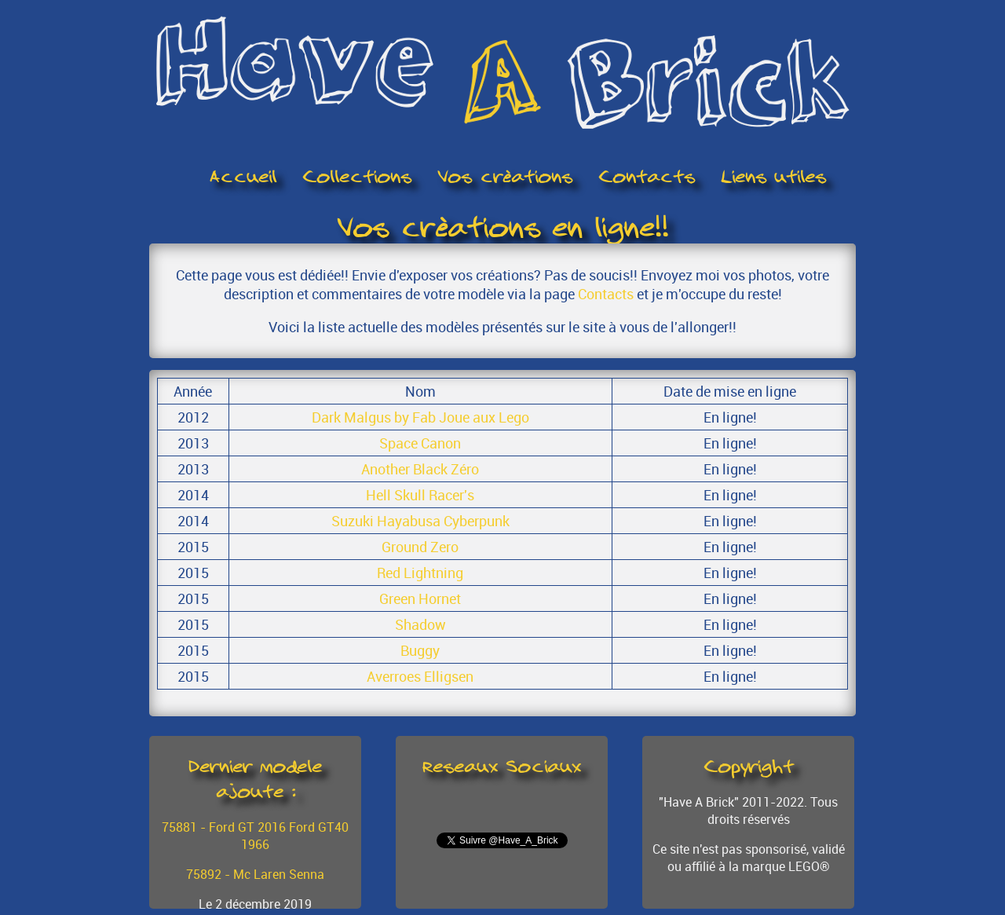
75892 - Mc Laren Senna (255, 874)
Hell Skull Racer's (420, 494)
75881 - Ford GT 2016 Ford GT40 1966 (255, 835)
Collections (356, 176)
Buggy (420, 650)
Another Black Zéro (420, 468)
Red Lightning (420, 572)
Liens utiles (773, 176)
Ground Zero (420, 546)
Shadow (420, 624)
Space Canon (420, 443)
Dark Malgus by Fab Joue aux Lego (420, 417)
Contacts (646, 176)
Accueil (243, 176)
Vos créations (504, 176)
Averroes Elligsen (420, 676)
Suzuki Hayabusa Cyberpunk (420, 520)
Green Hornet (420, 598)
